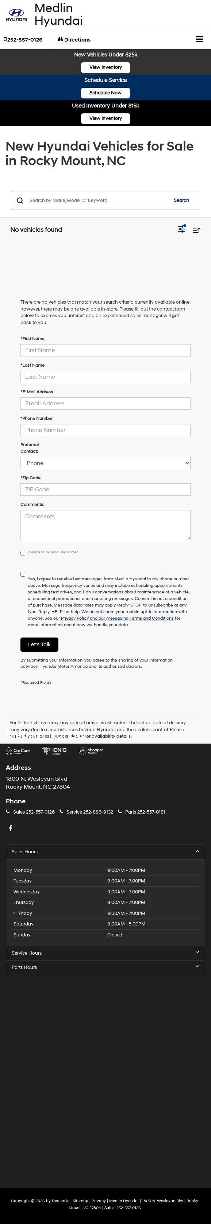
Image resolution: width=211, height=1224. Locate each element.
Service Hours (105, 953)
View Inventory (105, 67)
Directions (74, 39)
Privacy (99, 1200)
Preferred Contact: (29, 448)
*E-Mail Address (36, 392)
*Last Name (32, 365)
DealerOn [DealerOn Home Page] (60, 1200)
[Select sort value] (195, 230)
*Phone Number (36, 418)
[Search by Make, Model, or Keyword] (97, 200)
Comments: (32, 504)
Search (181, 200)
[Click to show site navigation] (199, 40)
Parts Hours (105, 967)
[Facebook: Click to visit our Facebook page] (11, 829)
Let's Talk (39, 644)
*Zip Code (30, 478)
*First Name (32, 339)
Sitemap (80, 1200)
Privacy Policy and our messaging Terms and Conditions (117, 618)
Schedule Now (105, 93)
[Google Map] (105, 1076)
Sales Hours (105, 852)
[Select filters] (181, 230)
